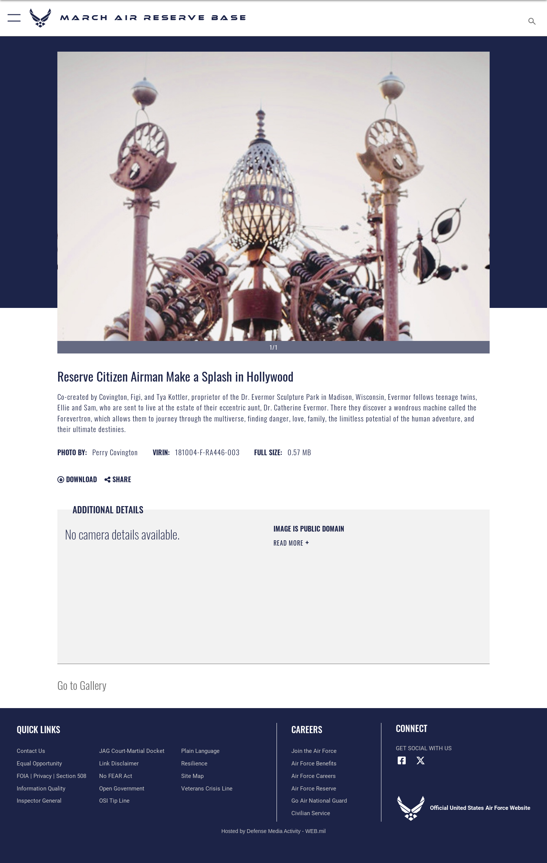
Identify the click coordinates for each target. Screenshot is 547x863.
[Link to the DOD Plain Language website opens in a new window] (200, 751)
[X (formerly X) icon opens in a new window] (420, 760)
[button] (12, 18)
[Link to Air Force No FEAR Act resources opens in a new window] (115, 776)
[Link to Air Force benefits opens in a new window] (314, 763)
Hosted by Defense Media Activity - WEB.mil (273, 831)
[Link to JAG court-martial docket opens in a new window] (131, 751)
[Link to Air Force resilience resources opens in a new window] (194, 763)
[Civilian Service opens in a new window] (310, 813)
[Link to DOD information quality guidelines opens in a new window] (41, 788)
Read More (289, 542)
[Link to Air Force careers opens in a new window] (313, 776)
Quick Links (38, 729)
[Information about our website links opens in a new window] (119, 763)
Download (77, 479)
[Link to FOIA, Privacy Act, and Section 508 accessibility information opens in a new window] (51, 776)
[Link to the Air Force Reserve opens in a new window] (313, 788)
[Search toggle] (533, 18)
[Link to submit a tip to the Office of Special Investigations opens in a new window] (114, 800)
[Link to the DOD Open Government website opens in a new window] (121, 788)
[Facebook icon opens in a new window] (401, 760)
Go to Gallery (81, 685)
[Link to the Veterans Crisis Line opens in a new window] (206, 788)
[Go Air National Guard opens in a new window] (319, 800)
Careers (306, 729)
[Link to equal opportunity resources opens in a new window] (39, 763)
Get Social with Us (424, 748)
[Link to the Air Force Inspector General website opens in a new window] (39, 800)
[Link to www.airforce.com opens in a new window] (314, 751)
